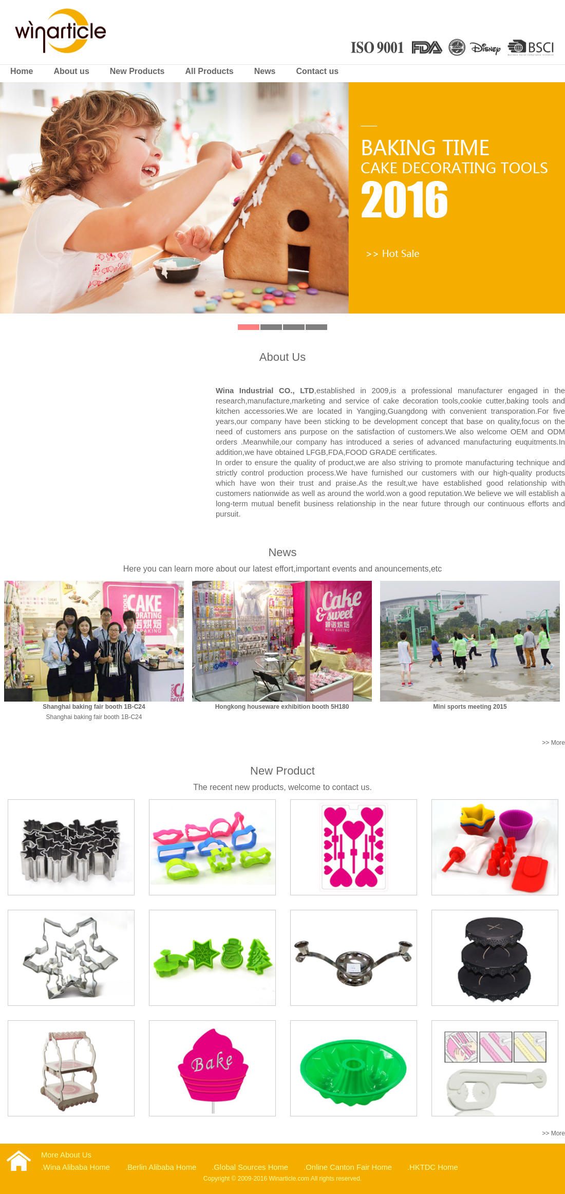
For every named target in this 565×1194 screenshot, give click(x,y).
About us (71, 71)
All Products (209, 71)
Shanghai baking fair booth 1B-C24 (94, 706)
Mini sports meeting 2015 (469, 706)
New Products (137, 71)
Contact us (317, 71)
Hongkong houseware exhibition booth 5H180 (282, 706)
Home (21, 71)
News (265, 71)
